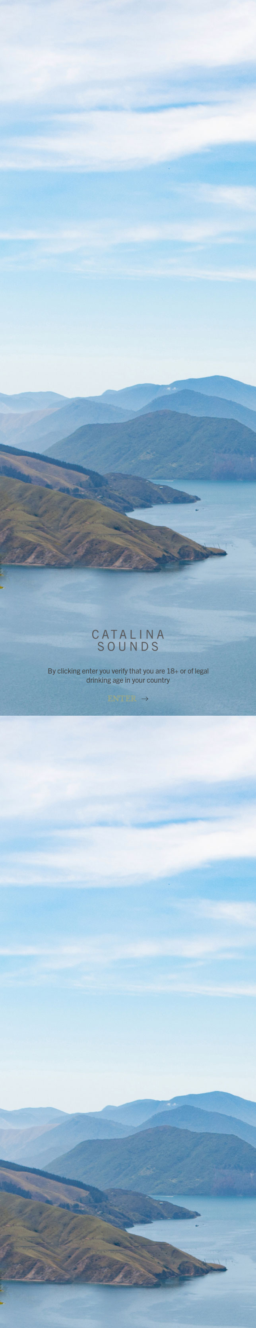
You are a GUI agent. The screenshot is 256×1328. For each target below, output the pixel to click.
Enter (122, 699)
